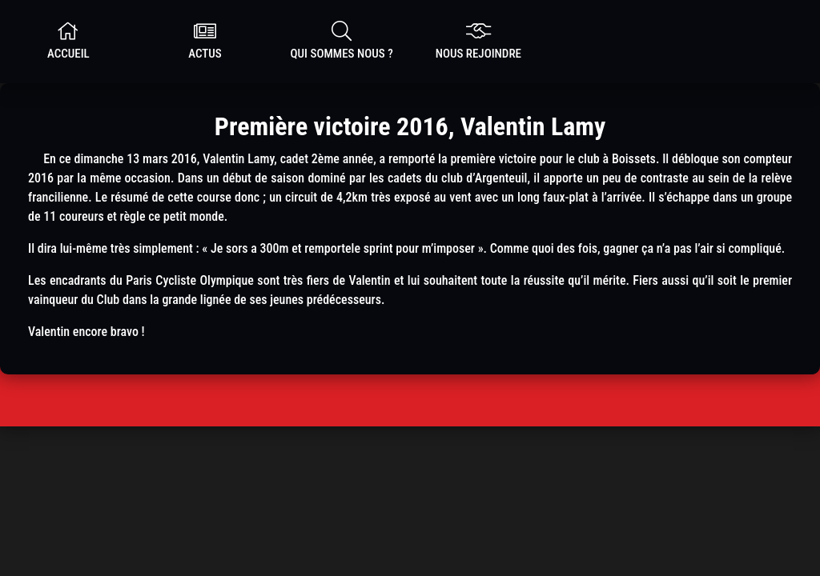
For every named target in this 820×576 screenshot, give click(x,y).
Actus (205, 41)
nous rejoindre (478, 41)
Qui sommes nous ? (341, 41)
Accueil (68, 41)
